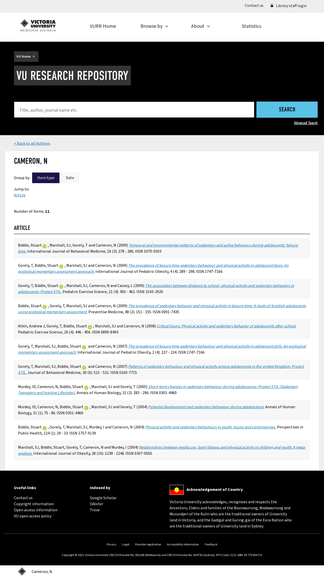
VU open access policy (32, 516)
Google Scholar (103, 498)
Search (287, 110)
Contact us (256, 5)
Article (20, 195)
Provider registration (148, 544)
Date (70, 178)
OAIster (96, 504)
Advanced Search (306, 123)
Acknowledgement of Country (215, 489)
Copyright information (34, 504)
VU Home (23, 56)
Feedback (211, 544)
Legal (125, 544)
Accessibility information (183, 544)
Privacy (111, 544)
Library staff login (289, 6)
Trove (95, 510)
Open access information (35, 510)
